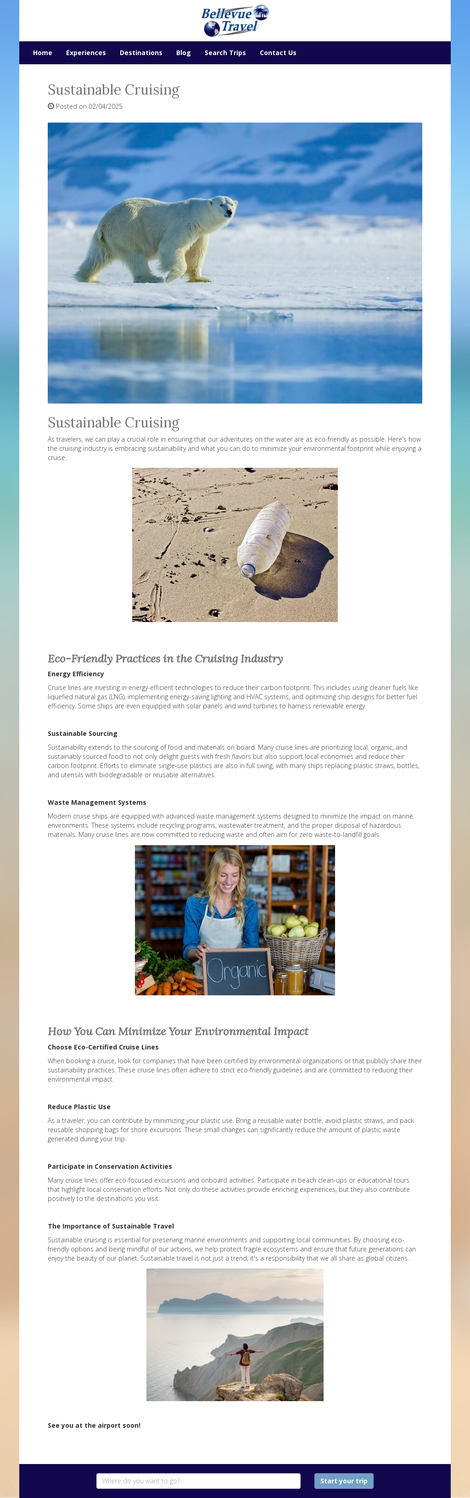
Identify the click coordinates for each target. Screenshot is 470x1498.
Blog (183, 52)
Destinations (141, 52)
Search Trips (225, 52)
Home (42, 52)
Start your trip (344, 1480)
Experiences (86, 52)
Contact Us (278, 52)
